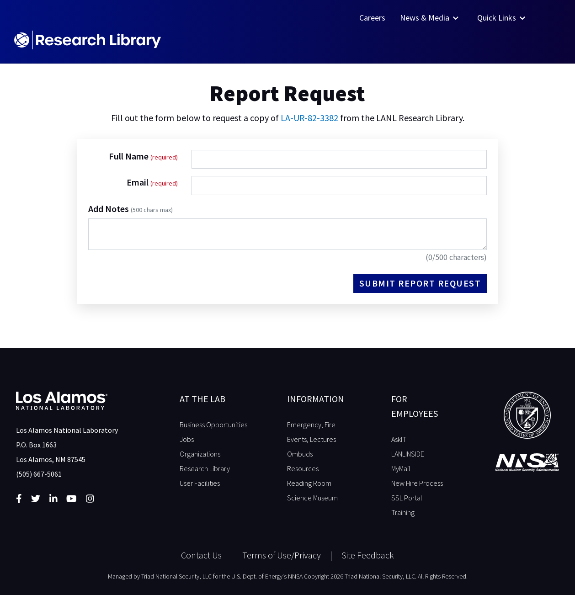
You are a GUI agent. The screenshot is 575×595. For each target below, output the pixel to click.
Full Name (129, 156)
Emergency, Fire (311, 424)
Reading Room (309, 483)
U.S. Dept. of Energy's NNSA (267, 576)
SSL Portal (406, 497)
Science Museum (312, 497)
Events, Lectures (311, 439)
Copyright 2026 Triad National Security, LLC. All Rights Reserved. (386, 576)
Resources (303, 468)
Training (403, 512)
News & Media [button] (430, 17)
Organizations (200, 453)
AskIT (398, 439)
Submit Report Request (420, 283)
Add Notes (130, 208)
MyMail (400, 468)
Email (138, 182)
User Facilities (200, 483)
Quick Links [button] (502, 17)
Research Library (205, 468)
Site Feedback (367, 555)
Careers (372, 17)
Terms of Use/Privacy (281, 555)
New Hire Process (417, 483)
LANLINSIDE (407, 453)
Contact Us (201, 555)
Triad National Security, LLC (176, 576)
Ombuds (300, 453)
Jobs (187, 439)
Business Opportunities (213, 424)
